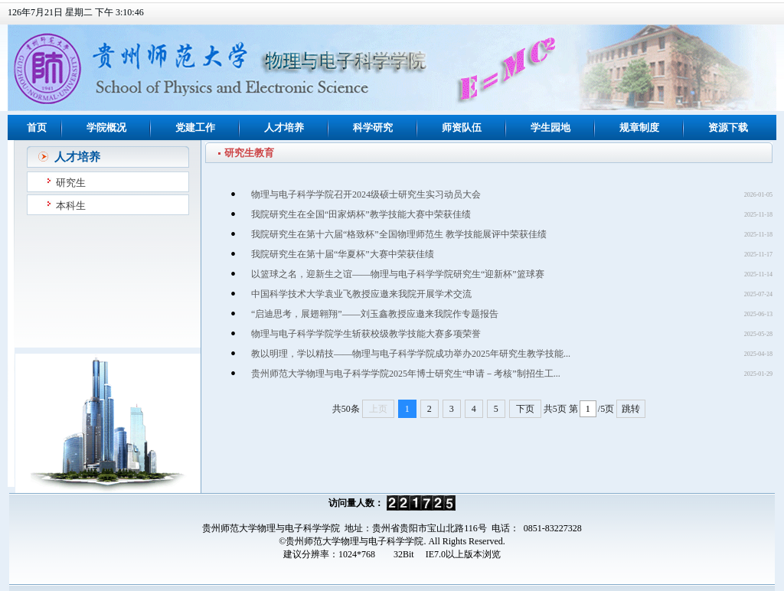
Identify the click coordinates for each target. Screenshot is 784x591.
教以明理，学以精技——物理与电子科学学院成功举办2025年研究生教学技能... (410, 354)
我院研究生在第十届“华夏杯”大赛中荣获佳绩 (342, 254)
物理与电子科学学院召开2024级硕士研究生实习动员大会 (366, 194)
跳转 (631, 408)
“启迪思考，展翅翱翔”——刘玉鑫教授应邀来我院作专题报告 (374, 314)
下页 (525, 408)
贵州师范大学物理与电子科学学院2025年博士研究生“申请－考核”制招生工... (405, 374)
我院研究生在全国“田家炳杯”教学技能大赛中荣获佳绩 (361, 214)
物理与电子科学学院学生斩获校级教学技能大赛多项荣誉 (366, 334)
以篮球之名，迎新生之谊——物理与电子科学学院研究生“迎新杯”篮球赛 (397, 274)
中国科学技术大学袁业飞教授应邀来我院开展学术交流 (361, 294)
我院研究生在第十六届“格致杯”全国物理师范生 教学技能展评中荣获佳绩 (399, 234)
